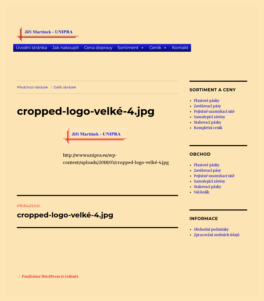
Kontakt (180, 47)
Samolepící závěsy (209, 117)
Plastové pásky (206, 101)
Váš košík (201, 192)
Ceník (155, 47)
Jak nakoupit (65, 47)
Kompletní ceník (208, 128)
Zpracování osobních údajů (216, 235)
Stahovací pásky (207, 122)
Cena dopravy (98, 47)
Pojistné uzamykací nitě (214, 111)
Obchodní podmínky (211, 229)
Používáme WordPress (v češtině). (50, 276)
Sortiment (128, 47)
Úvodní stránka (31, 47)
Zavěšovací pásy (207, 106)
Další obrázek (65, 87)
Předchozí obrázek (32, 87)
